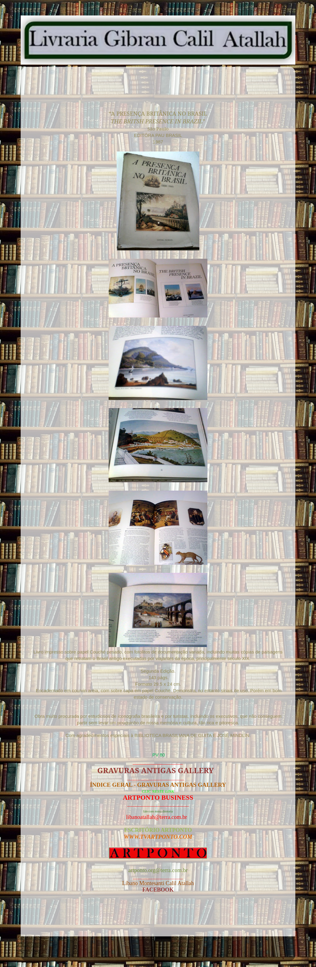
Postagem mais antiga (256, 920)
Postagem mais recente (62, 920)
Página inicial (160, 920)
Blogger (195, 951)
